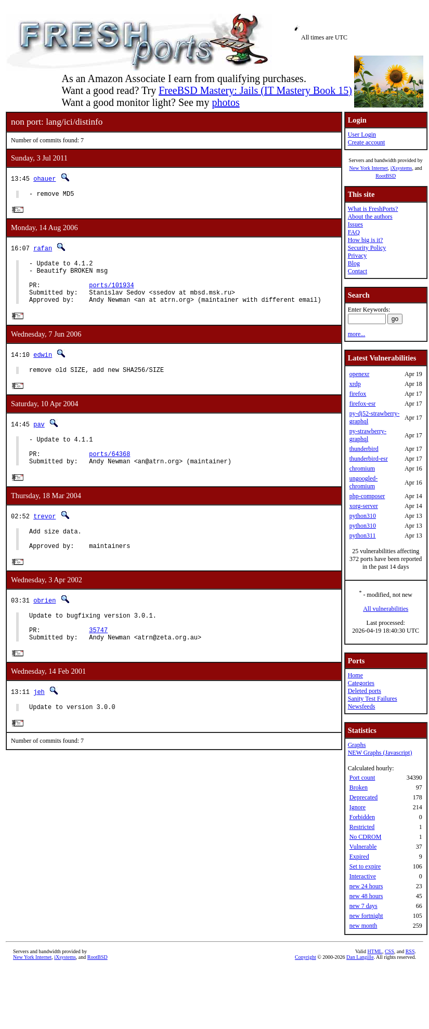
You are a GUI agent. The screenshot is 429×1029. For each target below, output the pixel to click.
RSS (410, 951)
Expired (359, 856)
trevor (44, 535)
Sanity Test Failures (372, 698)
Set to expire (365, 866)
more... (357, 334)
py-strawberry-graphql (367, 435)
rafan (42, 250)
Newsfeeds (361, 706)
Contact (357, 271)
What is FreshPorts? (373, 208)
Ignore (357, 807)
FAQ (354, 232)
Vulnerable (363, 846)
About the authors (370, 216)
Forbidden (362, 817)
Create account (366, 142)
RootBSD (385, 176)
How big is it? (365, 240)
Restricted (362, 827)
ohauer (44, 178)
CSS (389, 951)
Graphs (357, 745)
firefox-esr (362, 403)
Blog (354, 263)
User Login (362, 134)
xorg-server (363, 506)
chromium (362, 468)
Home (355, 675)
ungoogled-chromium (363, 482)
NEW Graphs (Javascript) (380, 752)
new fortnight (366, 915)
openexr (359, 374)
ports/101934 (111, 293)
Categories (361, 683)
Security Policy (367, 247)
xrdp (355, 383)
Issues (355, 224)
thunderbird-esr (368, 458)
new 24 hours (366, 886)
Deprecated (363, 797)
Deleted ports (364, 690)
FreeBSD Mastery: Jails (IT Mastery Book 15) (255, 90)
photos (225, 102)
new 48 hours (366, 896)
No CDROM (365, 836)
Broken (358, 787)
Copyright (305, 957)
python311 (362, 535)
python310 (362, 515)
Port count (362, 777)
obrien (44, 625)
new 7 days (363, 906)
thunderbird (364, 448)
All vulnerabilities (385, 608)
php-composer (367, 496)
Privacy (357, 255)
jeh (39, 723)
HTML (375, 951)
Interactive (362, 876)
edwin (42, 366)
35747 (98, 659)
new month (363, 925)
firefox (358, 393)
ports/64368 (109, 471)
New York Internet (368, 168)
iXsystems (401, 168)
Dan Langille (359, 957)
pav (39, 437)
